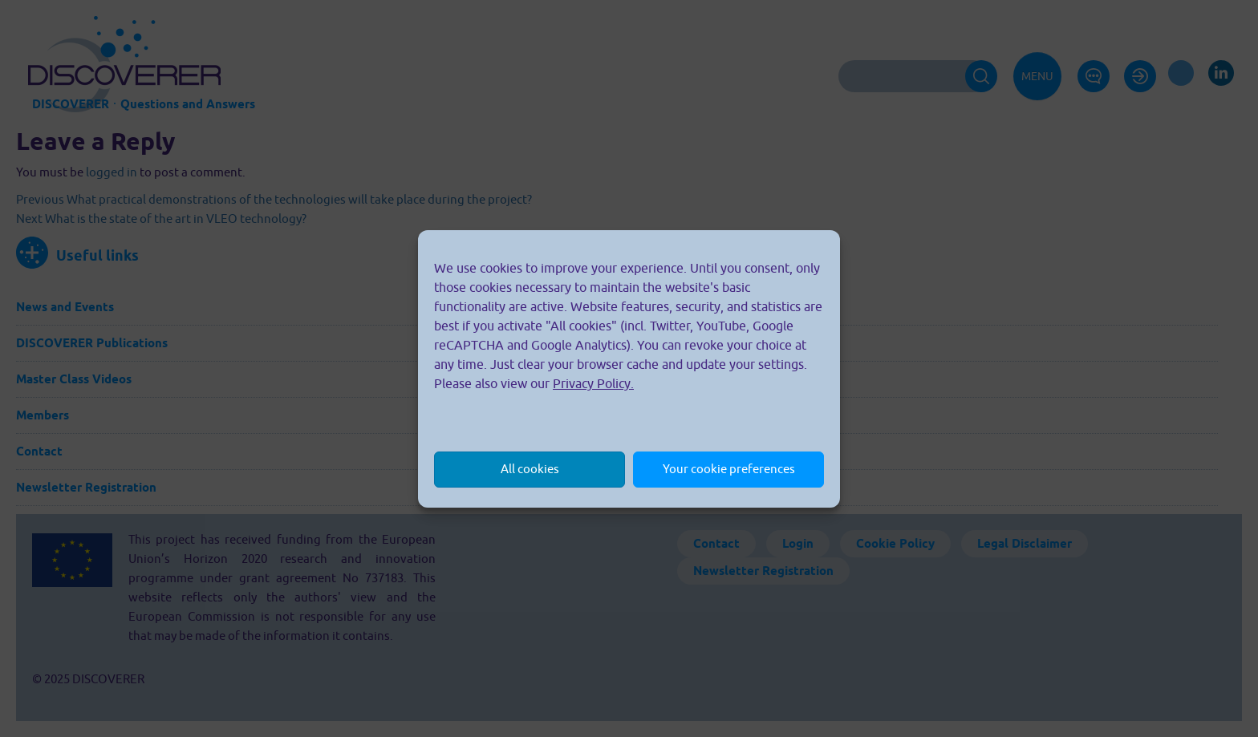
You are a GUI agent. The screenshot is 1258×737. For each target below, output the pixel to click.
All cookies (530, 469)
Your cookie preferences (729, 469)
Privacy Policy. (593, 383)
